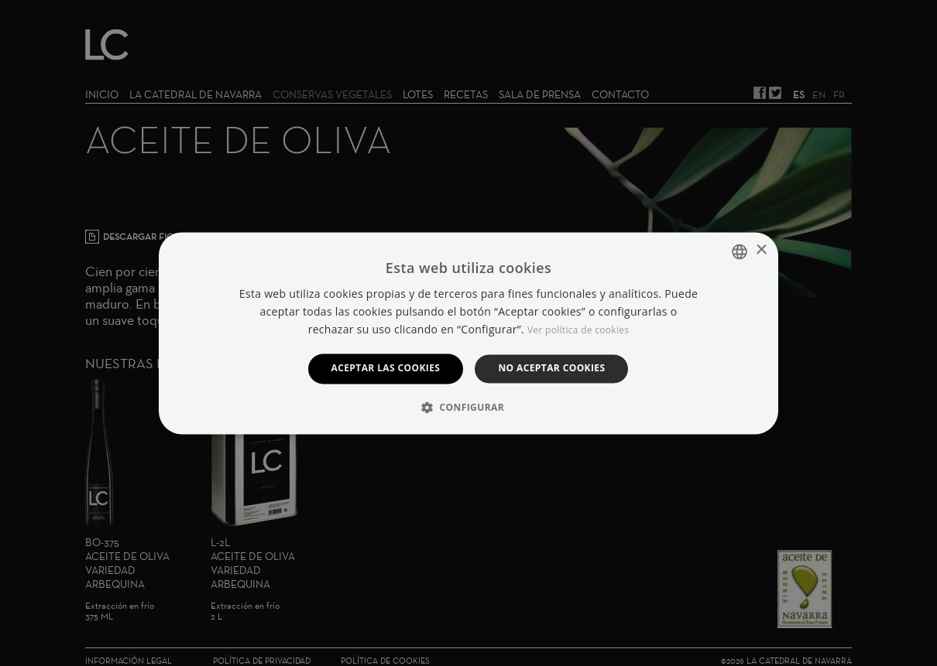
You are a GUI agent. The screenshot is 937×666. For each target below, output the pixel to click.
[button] (468, 407)
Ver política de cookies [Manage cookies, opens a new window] (578, 330)
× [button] (761, 250)
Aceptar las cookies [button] (386, 368)
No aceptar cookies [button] (551, 368)
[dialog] (468, 333)
